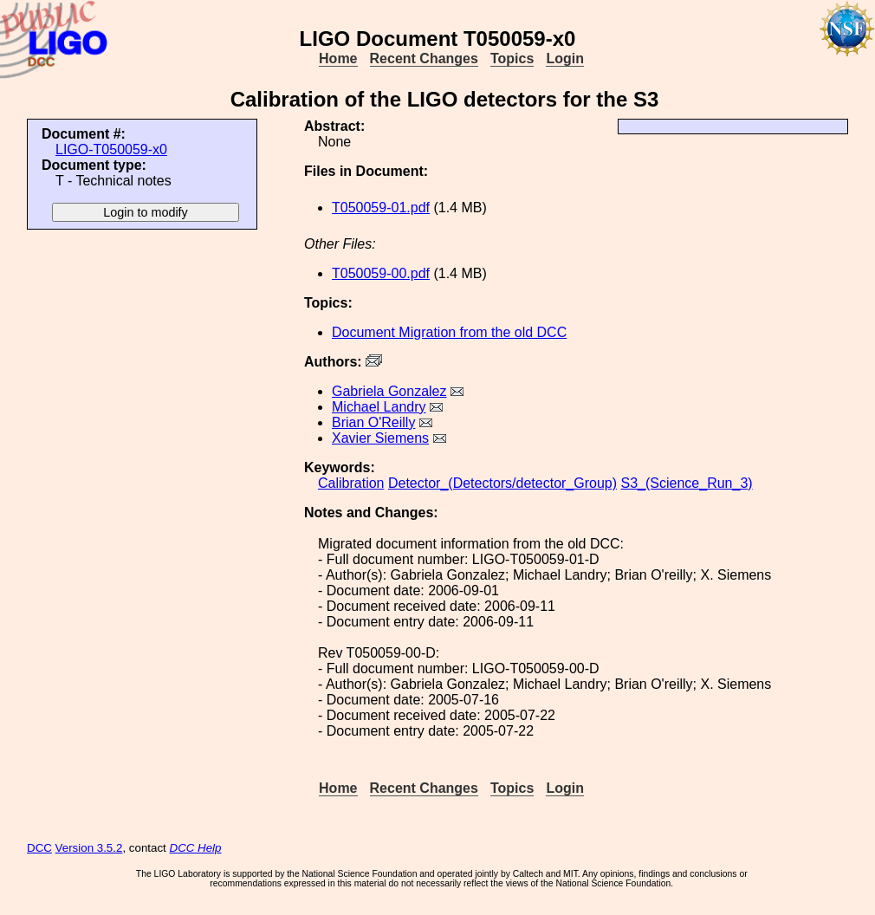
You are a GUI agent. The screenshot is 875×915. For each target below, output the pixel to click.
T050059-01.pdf (381, 207)
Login (565, 58)
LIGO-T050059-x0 (111, 149)
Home (338, 58)
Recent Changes (424, 58)
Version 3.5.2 (89, 847)
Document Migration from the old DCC (449, 332)
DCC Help (196, 847)
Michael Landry (379, 406)
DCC (39, 847)
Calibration (351, 483)
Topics (512, 58)
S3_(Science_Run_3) (687, 483)
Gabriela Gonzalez (389, 391)
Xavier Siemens (380, 438)
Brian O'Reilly (373, 422)
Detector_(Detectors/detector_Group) (502, 483)
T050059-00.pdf (381, 273)
